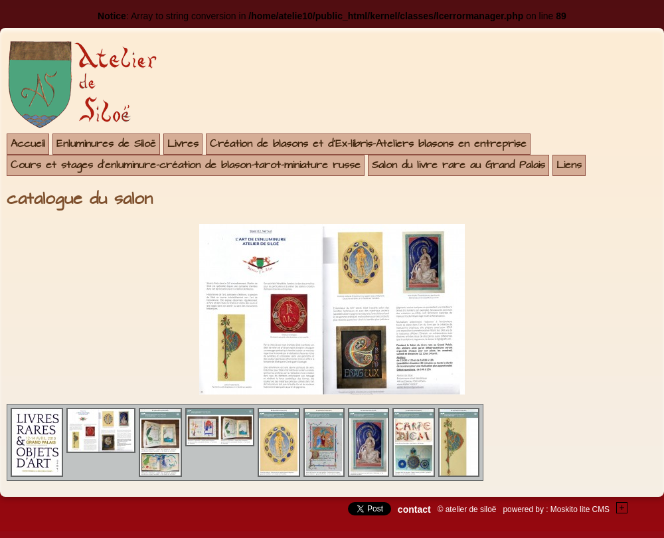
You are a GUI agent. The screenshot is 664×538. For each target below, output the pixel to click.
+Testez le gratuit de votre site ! (622, 507)
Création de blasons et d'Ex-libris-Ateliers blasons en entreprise (368, 143)
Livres (183, 143)
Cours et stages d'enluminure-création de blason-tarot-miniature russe (186, 165)
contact (414, 509)
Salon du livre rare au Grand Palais (458, 165)
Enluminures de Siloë (106, 143)
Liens (569, 165)
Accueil (28, 143)
